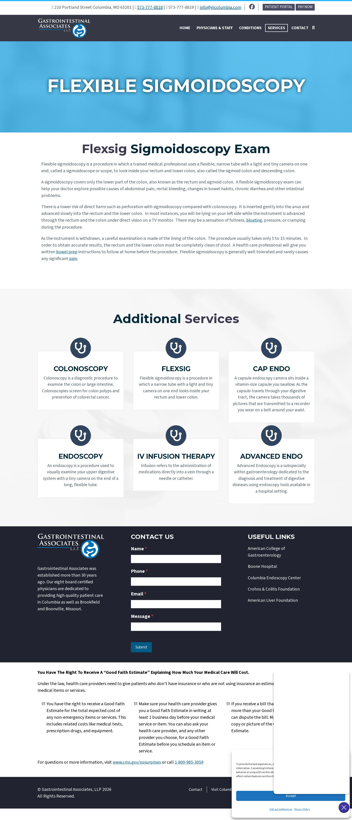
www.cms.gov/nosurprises (137, 774)
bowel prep (67, 253)
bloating (254, 221)
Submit (141, 658)
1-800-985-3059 (190, 774)
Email (138, 605)
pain (73, 260)
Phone (139, 582)
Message (142, 628)
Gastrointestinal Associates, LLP (72, 801)
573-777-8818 (150, 7)
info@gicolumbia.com (220, 7)
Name (139, 560)
